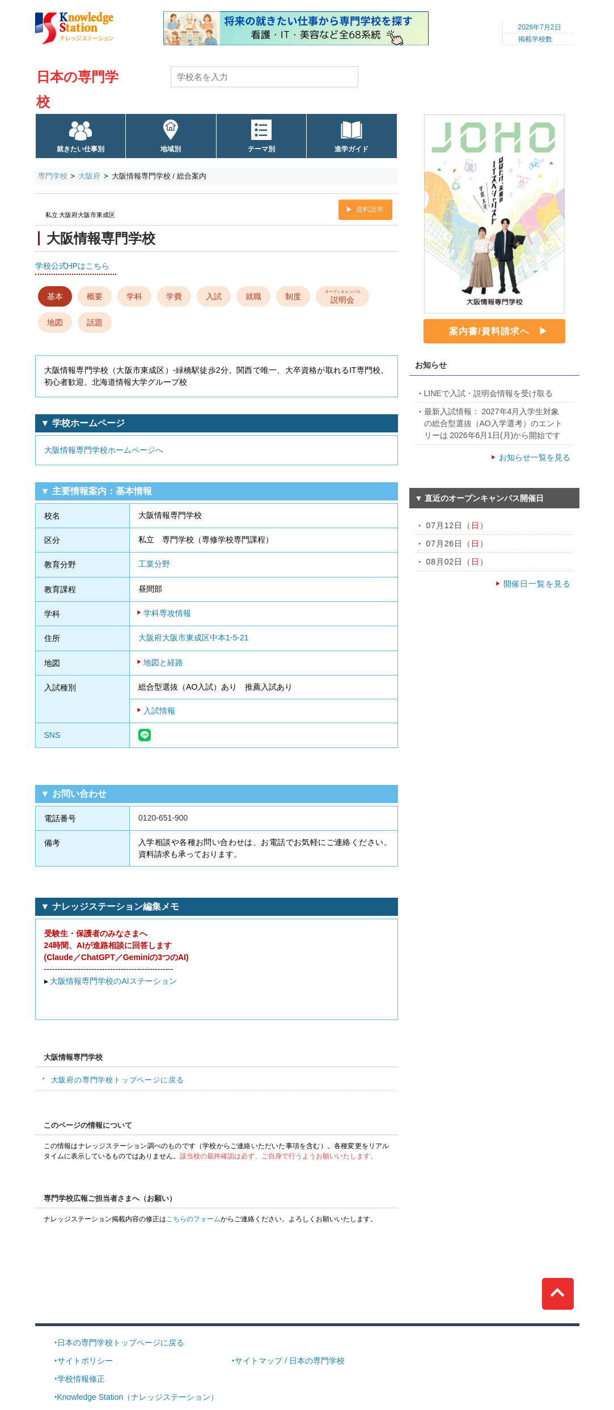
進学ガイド (351, 149)
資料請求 (369, 210)
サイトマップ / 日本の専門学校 (290, 1360)
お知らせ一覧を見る (534, 457)
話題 (95, 322)
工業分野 (154, 563)
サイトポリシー (85, 1360)
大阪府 (89, 176)
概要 (95, 296)
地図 (55, 322)
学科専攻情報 (167, 613)
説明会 (342, 296)
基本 (55, 296)
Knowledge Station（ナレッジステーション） (138, 1396)
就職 (253, 296)
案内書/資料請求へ (489, 331)
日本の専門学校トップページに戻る (120, 1342)
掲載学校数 (535, 39)
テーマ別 (261, 149)
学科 (134, 296)
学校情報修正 (81, 1378)
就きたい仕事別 (80, 149)
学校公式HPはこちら (72, 265)
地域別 (170, 149)
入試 (214, 296)
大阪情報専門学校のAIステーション (113, 981)
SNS (52, 735)
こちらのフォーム (193, 1219)
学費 (174, 296)
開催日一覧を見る (537, 583)
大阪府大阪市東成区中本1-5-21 (193, 637)
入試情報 (159, 710)
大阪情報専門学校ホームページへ (103, 450)
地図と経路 (163, 662)
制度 (293, 296)
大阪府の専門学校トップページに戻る (117, 1080)
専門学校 (52, 176)
